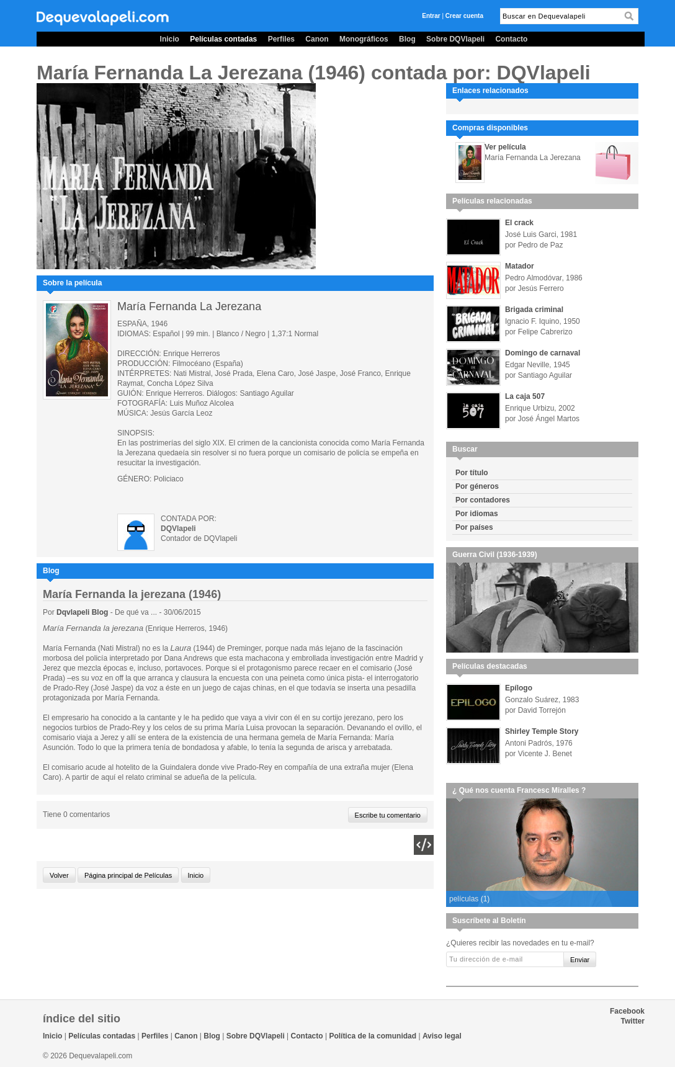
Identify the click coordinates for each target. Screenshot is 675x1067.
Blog (407, 39)
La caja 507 (525, 396)
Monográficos (363, 39)
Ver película (505, 147)
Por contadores (482, 500)
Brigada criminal (534, 309)
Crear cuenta (464, 15)
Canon (316, 39)
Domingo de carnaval (542, 353)
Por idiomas (476, 513)
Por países (474, 527)
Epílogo (518, 688)
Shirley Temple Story (541, 731)
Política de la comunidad (372, 1036)
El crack (519, 222)
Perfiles (281, 39)
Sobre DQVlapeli (455, 39)
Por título (471, 472)
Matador (519, 266)
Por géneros (477, 486)
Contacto (511, 39)
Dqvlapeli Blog (83, 612)
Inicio (169, 39)
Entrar (431, 15)
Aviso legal (442, 1036)
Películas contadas (223, 39)
